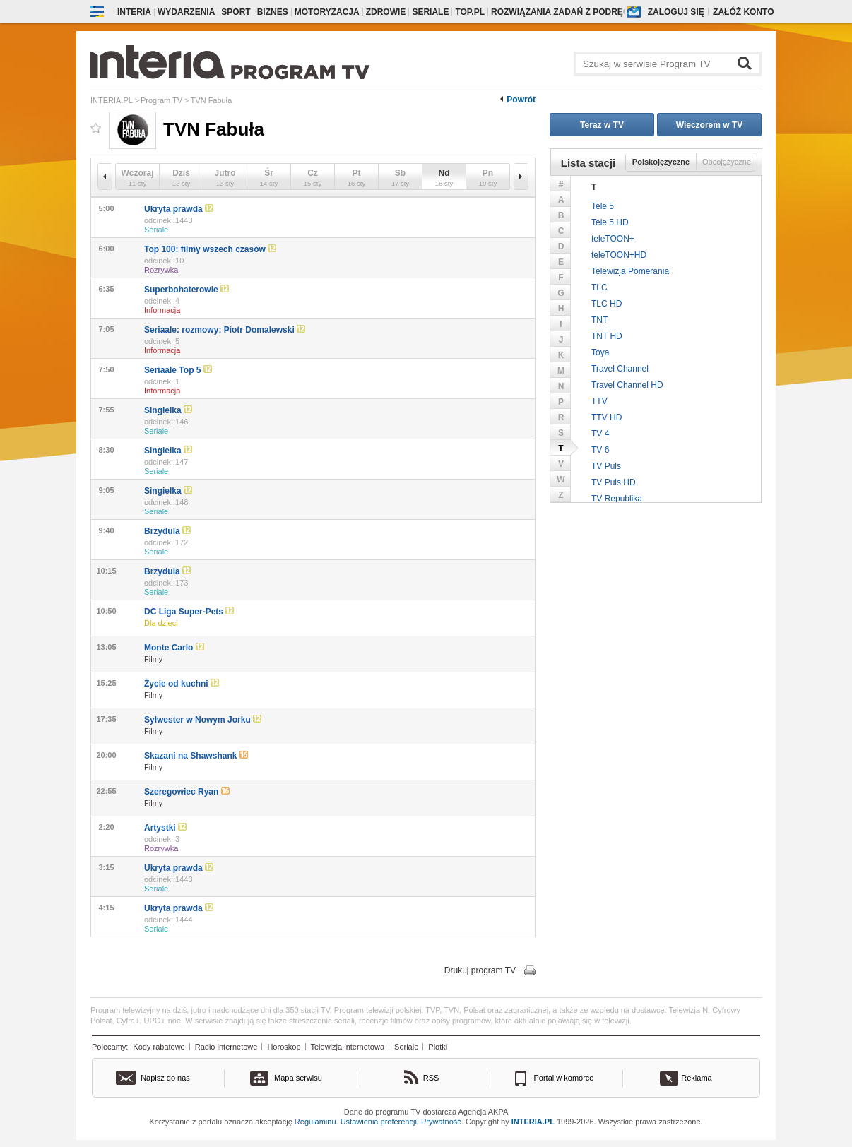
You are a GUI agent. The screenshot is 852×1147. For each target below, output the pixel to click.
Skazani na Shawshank (196, 756)
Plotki (437, 1046)
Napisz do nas (165, 1078)
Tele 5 (602, 206)
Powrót (521, 100)
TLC (599, 287)
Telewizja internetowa (348, 1046)
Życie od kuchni (181, 684)
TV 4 (600, 434)
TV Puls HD (613, 482)
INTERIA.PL (533, 1121)
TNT (599, 320)
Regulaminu (315, 1121)
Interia (134, 12)
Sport (235, 12)
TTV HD (606, 417)
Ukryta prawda (178, 209)
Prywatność (441, 1121)
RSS (431, 1078)
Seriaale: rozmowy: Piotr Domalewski (224, 330)
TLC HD (606, 304)
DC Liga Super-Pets (189, 612)
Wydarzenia (186, 12)
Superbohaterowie (186, 290)
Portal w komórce (564, 1078)
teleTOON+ (612, 239)
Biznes (272, 12)
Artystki (165, 828)
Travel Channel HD (627, 385)
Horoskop (283, 1046)
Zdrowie (386, 12)
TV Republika (616, 499)
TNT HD (606, 336)
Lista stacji (588, 163)
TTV (599, 401)
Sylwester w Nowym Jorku (202, 720)
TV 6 (600, 450)
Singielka (168, 410)
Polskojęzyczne (661, 162)
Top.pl (470, 12)
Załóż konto (743, 12)
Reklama (696, 1078)
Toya (600, 352)
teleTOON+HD (618, 255)
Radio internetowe (226, 1046)
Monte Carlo (174, 648)
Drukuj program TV (480, 970)
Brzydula (167, 531)
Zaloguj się (676, 12)
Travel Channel (620, 369)
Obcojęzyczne (726, 162)
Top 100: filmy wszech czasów (210, 249)
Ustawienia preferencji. (380, 1121)
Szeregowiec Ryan (187, 792)
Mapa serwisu (298, 1078)
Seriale (430, 12)
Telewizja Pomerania (630, 271)
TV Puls (606, 466)
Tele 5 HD (610, 222)
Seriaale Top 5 (178, 370)
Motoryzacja (327, 12)
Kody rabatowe (158, 1046)
